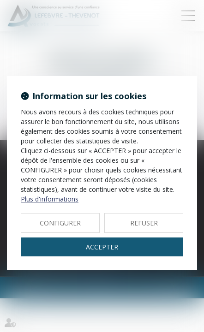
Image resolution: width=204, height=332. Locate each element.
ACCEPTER (102, 247)
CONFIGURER (60, 223)
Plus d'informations (49, 199)
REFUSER (144, 223)
